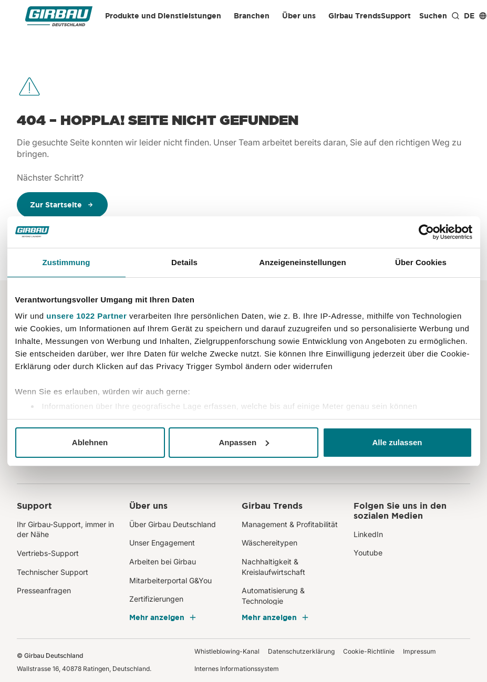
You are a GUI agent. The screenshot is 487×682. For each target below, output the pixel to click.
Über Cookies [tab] (421, 262)
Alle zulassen (397, 442)
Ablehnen (90, 442)
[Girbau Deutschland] (58, 16)
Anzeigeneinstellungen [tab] (302, 262)
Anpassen (244, 442)
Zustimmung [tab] (66, 262)
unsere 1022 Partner (86, 315)
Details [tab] (184, 262)
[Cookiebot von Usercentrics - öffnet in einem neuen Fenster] (426, 232)
